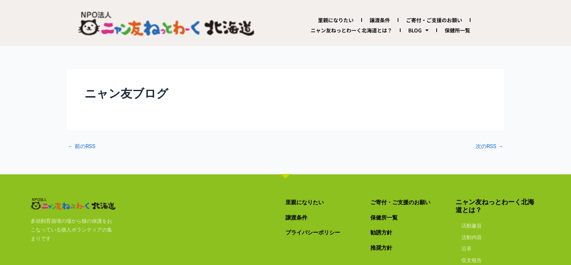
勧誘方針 (383, 232)
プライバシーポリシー (318, 232)
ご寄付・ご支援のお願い (434, 20)
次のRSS (488, 146)
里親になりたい (336, 20)
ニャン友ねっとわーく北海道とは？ (351, 30)
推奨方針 (383, 247)
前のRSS (83, 146)
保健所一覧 (457, 30)
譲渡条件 (380, 20)
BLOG (418, 30)
